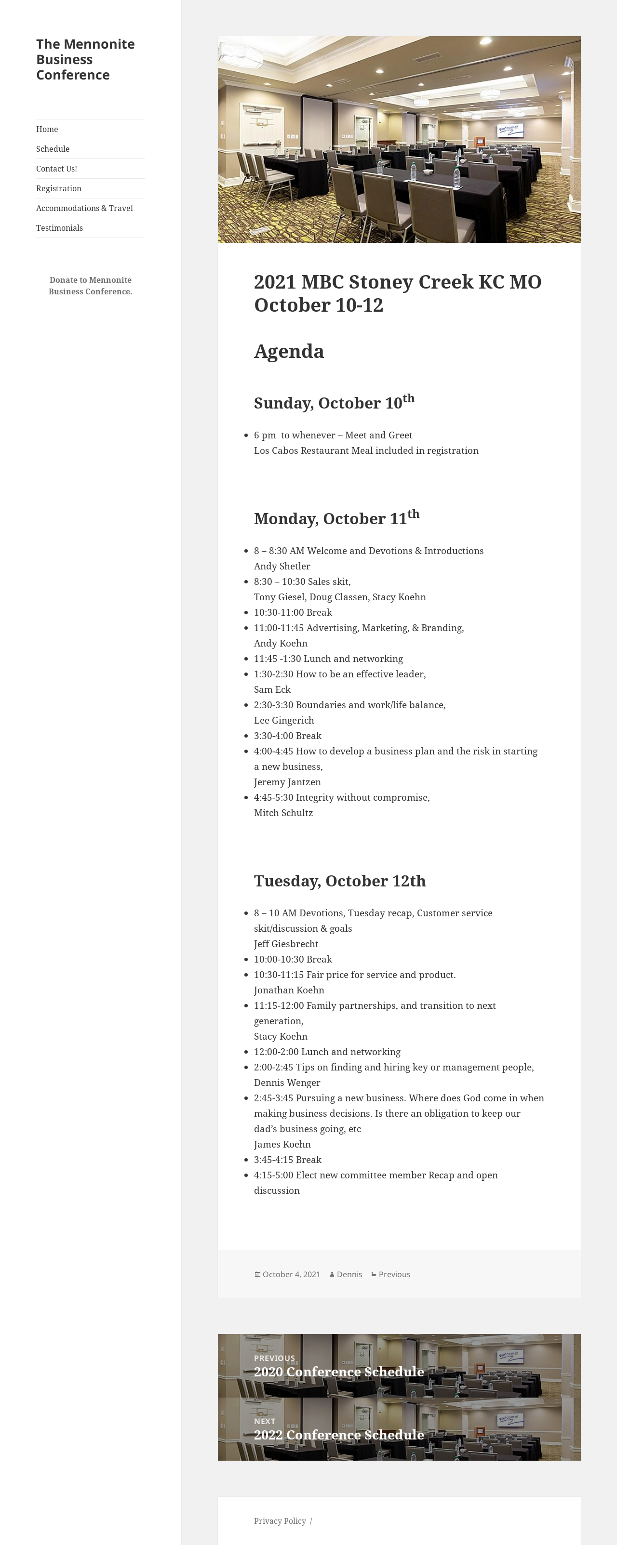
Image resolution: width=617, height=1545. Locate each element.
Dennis (349, 1274)
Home (47, 129)
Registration (58, 188)
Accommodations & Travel (84, 208)
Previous (395, 1274)
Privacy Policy (280, 1521)
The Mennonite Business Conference (85, 59)
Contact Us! (56, 168)
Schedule (53, 149)
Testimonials (59, 228)
